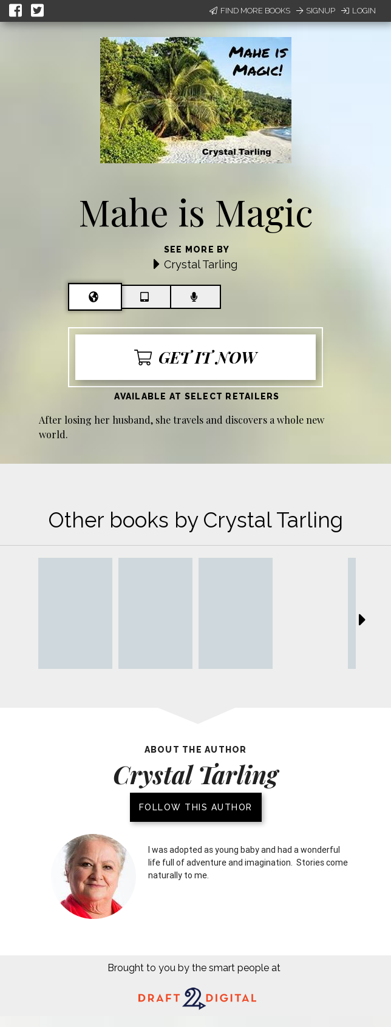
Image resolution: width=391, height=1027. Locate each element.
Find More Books (249, 10)
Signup (315, 10)
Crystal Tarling (200, 264)
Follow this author (196, 807)
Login (358, 10)
